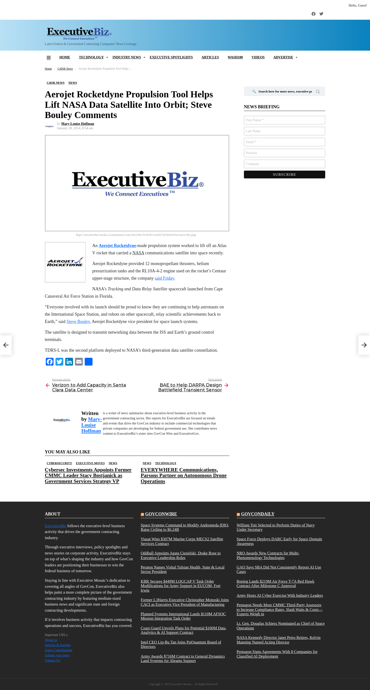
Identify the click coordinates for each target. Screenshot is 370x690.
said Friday (164, 278)
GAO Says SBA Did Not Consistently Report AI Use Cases (279, 569)
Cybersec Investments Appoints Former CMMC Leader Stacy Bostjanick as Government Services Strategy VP (88, 475)
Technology (91, 57)
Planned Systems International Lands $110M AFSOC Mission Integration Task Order (183, 616)
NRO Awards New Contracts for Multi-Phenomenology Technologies (268, 555)
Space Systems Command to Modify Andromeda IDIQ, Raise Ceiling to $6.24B (185, 527)
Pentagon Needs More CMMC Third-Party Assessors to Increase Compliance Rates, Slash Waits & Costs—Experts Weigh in (280, 609)
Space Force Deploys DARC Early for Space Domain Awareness (279, 541)
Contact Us (52, 660)
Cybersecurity (59, 463)
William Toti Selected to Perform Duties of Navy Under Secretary (276, 527)
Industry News (126, 57)
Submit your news (57, 655)
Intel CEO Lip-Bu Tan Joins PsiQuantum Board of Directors (181, 644)
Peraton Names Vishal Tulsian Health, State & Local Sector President (182, 569)
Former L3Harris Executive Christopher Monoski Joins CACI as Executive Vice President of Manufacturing (185, 602)
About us (51, 640)
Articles (210, 57)
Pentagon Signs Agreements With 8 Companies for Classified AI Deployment (277, 654)
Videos (258, 57)
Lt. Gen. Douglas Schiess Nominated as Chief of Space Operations (281, 625)
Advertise (283, 57)
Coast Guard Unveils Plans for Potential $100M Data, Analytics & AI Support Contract (184, 630)
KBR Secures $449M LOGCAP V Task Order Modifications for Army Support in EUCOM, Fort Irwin (181, 586)
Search (318, 92)
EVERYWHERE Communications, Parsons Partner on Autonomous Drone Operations (184, 475)
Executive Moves (90, 463)
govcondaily (257, 514)
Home (64, 57)
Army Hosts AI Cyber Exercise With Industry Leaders (280, 595)
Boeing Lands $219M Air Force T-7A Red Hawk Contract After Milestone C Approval (275, 583)
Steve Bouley (78, 321)
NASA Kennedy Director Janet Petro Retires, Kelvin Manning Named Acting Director (279, 639)
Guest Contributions (58, 650)
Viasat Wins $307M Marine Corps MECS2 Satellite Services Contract (182, 541)
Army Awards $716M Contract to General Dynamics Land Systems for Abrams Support (183, 658)
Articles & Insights (58, 645)
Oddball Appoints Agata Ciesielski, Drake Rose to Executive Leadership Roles (181, 555)
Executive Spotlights (171, 57)
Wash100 (235, 57)
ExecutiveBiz (55, 526)
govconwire (161, 514)
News (113, 463)
